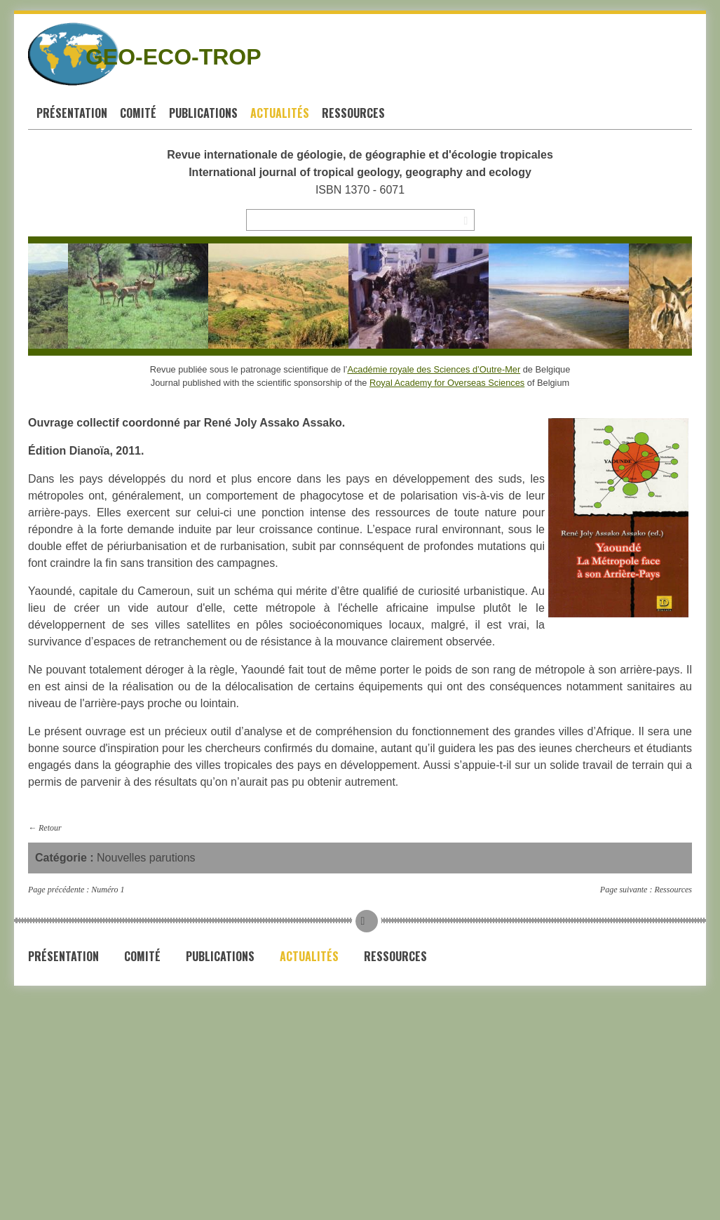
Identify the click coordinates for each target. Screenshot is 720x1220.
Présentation (71, 113)
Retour (50, 828)
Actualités (279, 113)
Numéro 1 (107, 889)
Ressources (353, 113)
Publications (203, 113)
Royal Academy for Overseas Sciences (446, 382)
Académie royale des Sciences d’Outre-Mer (433, 369)
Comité (138, 113)
